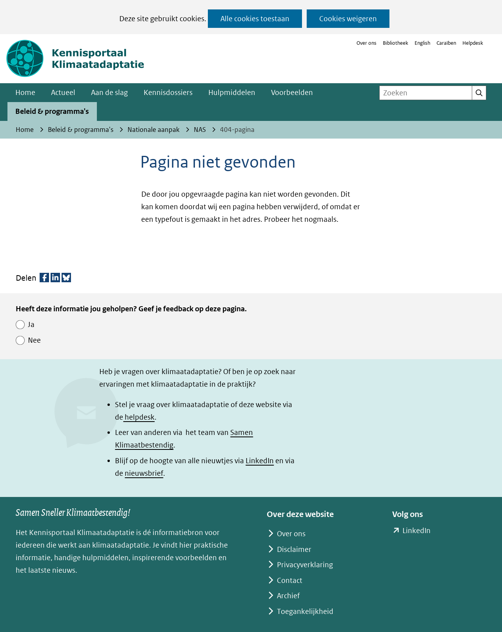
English (422, 43)
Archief (288, 595)
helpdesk (139, 417)
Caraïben (446, 43)
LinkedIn (260, 460)
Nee (34, 340)
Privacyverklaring (305, 564)
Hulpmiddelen (231, 92)
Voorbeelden (292, 92)
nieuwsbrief (144, 473)
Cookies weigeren (348, 18)
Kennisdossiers (168, 92)
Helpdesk (472, 43)
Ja (31, 324)
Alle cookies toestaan (254, 18)
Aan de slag (109, 92)
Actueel (63, 92)
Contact (289, 580)
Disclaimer (294, 549)
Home (25, 92)
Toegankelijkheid (305, 611)
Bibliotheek (395, 43)
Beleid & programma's (52, 111)
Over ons (366, 43)
